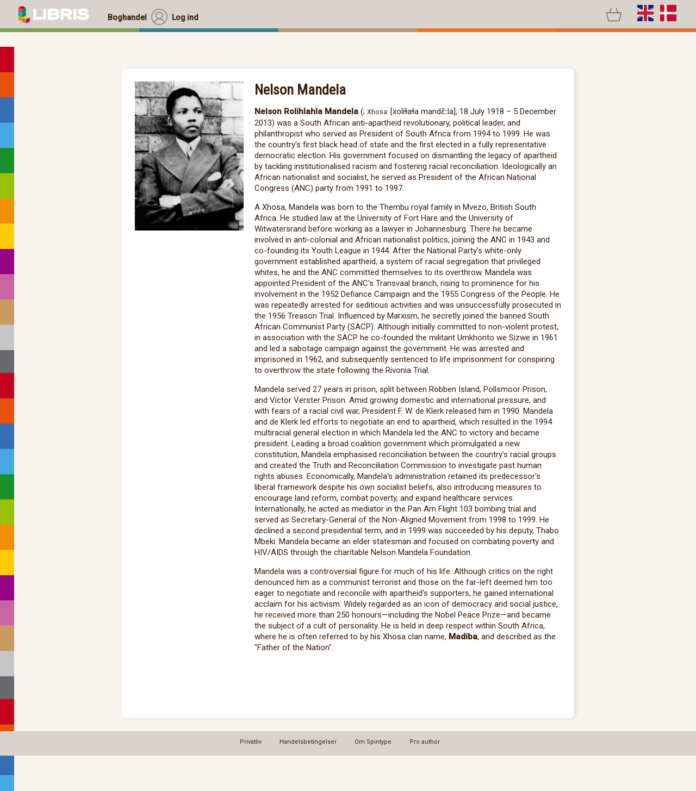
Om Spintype (373, 741)
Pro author (424, 741)
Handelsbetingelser (308, 741)
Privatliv (251, 741)
